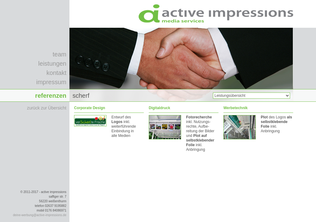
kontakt (56, 72)
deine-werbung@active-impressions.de (39, 215)
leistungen (52, 63)
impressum (51, 82)
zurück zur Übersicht (46, 107)
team (59, 54)
